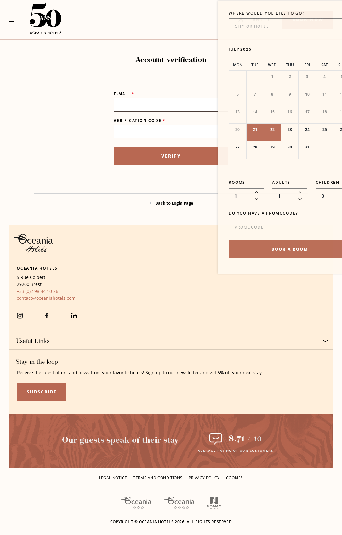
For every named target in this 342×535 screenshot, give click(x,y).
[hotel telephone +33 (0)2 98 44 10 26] (37, 291)
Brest (36, 284)
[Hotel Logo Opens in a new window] (33, 243)
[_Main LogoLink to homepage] (40, 20)
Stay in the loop (37, 362)
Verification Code (140, 120)
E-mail (124, 93)
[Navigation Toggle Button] (13, 20)
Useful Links (172, 341)
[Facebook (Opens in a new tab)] (47, 319)
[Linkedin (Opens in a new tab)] (74, 319)
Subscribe (42, 392)
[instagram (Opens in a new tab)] (19, 319)
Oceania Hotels (37, 268)
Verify (171, 156)
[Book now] (307, 19)
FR (267, 19)
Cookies (234, 477)
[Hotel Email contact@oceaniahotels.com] (46, 298)
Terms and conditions (157, 477)
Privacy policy (204, 477)
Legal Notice (113, 477)
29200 (23, 284)
